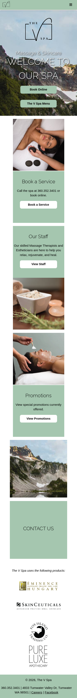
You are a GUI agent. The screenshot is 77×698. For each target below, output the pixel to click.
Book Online (38, 89)
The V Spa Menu (38, 103)
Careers (36, 692)
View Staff (38, 264)
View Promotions (38, 418)
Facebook (51, 692)
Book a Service (38, 204)
